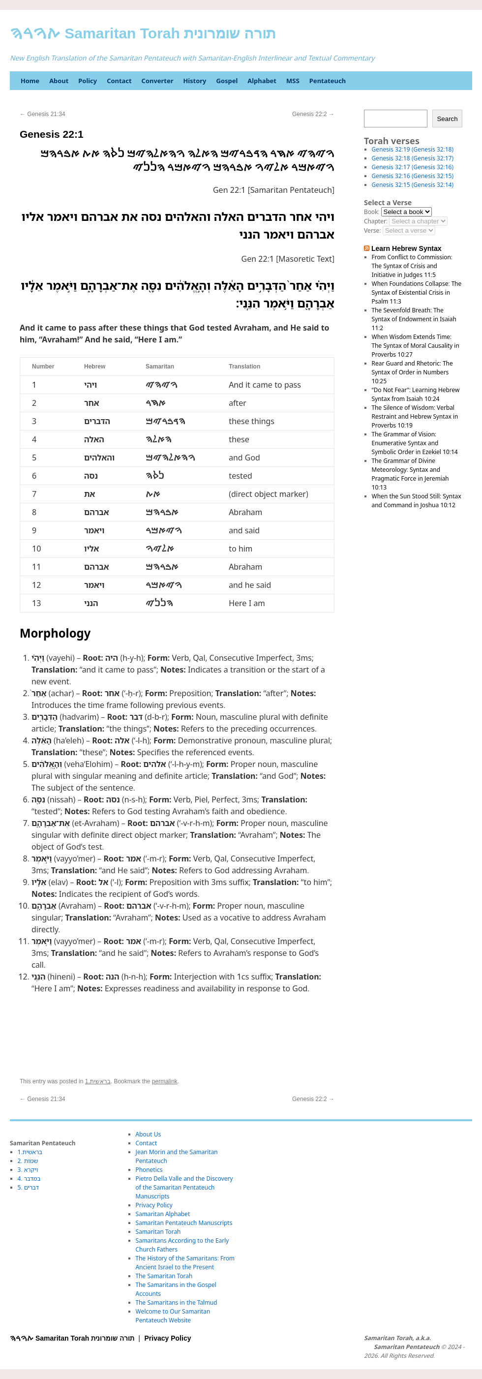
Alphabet (261, 80)
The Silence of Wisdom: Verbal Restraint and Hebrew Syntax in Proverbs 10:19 (415, 416)
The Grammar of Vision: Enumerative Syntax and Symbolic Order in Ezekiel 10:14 (415, 443)
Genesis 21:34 (42, 114)
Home (30, 80)
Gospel (227, 80)
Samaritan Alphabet (163, 1214)
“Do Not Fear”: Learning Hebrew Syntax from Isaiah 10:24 (416, 394)
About (58, 80)
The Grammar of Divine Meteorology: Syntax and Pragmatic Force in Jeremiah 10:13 (410, 474)
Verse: (372, 230)
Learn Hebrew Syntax (406, 248)
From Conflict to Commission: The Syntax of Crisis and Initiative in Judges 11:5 (412, 266)
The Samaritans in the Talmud (176, 1302)
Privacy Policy (154, 1205)
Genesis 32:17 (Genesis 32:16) (412, 167)
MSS (293, 80)
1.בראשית (98, 1081)
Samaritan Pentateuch (406, 1347)
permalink (165, 1081)
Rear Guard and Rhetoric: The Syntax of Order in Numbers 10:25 (412, 372)
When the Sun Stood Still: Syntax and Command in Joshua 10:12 (416, 500)
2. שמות (28, 1161)
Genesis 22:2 (313, 114)
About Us (148, 1134)
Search (447, 119)
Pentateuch (327, 80)
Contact (119, 80)
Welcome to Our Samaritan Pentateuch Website (173, 1315)
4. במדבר (29, 1178)
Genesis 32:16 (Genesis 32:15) (412, 176)
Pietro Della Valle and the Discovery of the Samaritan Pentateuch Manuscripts (184, 1187)
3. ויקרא (28, 1169)
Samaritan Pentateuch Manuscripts (184, 1223)
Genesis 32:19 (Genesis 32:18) (412, 149)
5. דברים (28, 1187)
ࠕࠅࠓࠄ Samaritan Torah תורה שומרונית (143, 33)
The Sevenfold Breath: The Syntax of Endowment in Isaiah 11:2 (414, 319)
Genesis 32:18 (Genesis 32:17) (412, 158)
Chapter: (376, 221)
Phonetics (149, 1169)
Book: (371, 212)
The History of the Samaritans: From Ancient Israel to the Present (185, 1262)
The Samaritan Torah (164, 1276)
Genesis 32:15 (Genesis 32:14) (412, 185)
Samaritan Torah (158, 1231)
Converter (158, 80)
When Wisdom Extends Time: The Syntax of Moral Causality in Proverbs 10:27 (415, 346)
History (194, 80)
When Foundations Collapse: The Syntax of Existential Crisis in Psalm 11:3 (417, 292)
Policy (87, 80)
